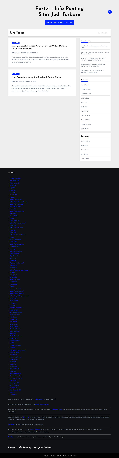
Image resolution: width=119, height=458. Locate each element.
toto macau (13, 265)
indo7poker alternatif (16, 307)
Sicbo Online (14, 326)
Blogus (64, 455)
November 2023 (86, 93)
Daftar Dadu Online (16, 336)
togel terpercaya (15, 253)
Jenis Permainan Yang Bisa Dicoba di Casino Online (36, 78)
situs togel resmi (15, 246)
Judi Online (69, 22)
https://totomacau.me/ (17, 244)
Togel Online (85, 158)
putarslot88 (13, 282)
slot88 (12, 237)
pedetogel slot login (16, 251)
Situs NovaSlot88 (15, 390)
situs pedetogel (15, 340)
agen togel (13, 267)
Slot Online (84, 154)
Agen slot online (15, 279)
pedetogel (13, 249)
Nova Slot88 (13, 195)
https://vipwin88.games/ (17, 223)
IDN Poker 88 (14, 338)
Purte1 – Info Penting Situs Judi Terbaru (30, 447)
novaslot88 (13, 242)
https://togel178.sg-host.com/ (19, 296)
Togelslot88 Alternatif (17, 263)
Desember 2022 (86, 124)
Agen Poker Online (15, 315)
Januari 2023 (85, 120)
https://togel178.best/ (17, 293)
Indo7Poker (13, 317)
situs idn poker (14, 352)
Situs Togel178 (14, 220)
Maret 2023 (84, 111)
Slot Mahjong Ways (16, 312)
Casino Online (85, 141)
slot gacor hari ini (15, 289)
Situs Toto (13, 258)
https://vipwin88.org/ (16, 204)
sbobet (12, 392)
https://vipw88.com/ (16, 227)
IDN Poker (13, 260)
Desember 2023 (86, 89)
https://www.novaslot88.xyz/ (19, 270)
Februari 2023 (85, 115)
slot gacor (13, 380)
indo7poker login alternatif (18, 350)
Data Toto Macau (15, 329)
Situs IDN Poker (35, 429)
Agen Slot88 (14, 310)
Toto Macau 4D (14, 183)
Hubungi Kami (58, 22)
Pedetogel (13, 362)
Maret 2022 (84, 129)
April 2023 (84, 107)
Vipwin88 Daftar (15, 369)
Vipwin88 (13, 185)
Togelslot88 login (15, 178)
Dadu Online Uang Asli (42, 404)
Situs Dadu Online (56, 409)
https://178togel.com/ (17, 291)
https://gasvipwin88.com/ (18, 235)
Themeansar (73, 455)
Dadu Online (13, 324)
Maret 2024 (84, 85)
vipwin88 (13, 190)
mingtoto (13, 364)
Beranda (49, 22)
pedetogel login (15, 331)
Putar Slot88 (14, 298)
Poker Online (85, 150)
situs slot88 (13, 394)
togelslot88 (13, 284)
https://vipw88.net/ (16, 199)
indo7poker (13, 275)
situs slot (13, 347)
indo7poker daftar (15, 345)
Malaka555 (13, 209)
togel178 (12, 187)
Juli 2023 (84, 102)
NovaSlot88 (13, 387)
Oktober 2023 (85, 98)
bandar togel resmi (15, 357)
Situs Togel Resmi (15, 239)
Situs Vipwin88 (14, 385)
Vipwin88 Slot (14, 216)
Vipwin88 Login (14, 180)
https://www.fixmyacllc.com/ (19, 202)
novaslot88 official (15, 373)
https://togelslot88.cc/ (17, 211)
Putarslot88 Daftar (16, 376)
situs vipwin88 (14, 383)
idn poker (13, 192)
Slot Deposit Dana (15, 206)
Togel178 (12, 218)
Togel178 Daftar (15, 256)
